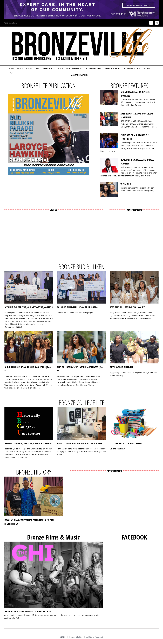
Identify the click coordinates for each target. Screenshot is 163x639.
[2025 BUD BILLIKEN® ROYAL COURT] (134, 287)
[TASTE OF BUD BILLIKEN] (134, 347)
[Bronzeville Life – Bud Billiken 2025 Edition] (48, 135)
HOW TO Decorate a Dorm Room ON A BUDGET (80, 443)
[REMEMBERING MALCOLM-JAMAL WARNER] (109, 165)
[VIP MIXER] (109, 189)
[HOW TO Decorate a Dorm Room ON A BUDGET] (81, 423)
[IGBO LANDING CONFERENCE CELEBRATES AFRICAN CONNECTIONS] (33, 496)
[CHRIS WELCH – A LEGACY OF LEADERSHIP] (109, 140)
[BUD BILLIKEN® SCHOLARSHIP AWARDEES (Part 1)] (81, 347)
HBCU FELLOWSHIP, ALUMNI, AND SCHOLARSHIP (28, 443)
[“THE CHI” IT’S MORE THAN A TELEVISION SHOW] (53, 575)
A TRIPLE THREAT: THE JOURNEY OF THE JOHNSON (28, 307)
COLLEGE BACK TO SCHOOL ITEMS (126, 443)
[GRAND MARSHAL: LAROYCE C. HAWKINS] (109, 97)
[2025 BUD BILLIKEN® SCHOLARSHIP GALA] (81, 287)
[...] (17, 618)
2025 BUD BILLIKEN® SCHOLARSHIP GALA (77, 307)
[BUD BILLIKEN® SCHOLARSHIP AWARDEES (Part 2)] (28, 347)
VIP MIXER (125, 184)
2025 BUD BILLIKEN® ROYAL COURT (127, 307)
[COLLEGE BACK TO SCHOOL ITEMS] (134, 423)
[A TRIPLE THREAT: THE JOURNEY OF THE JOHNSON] (28, 287)
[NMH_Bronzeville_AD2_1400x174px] (81, 1)
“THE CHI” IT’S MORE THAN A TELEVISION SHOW (27, 611)
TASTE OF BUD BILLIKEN (121, 367)
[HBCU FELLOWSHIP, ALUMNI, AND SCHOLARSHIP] (28, 423)
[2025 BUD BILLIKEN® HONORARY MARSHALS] (109, 119)
